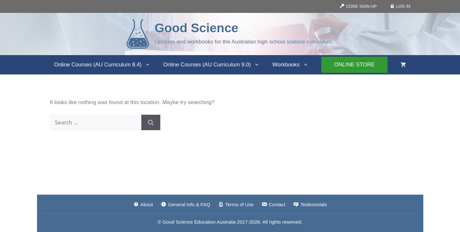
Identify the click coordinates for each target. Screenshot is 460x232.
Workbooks (293, 65)
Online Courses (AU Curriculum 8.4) (105, 65)
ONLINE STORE (354, 65)
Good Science (196, 28)
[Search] (150, 122)
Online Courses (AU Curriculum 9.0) (214, 65)
